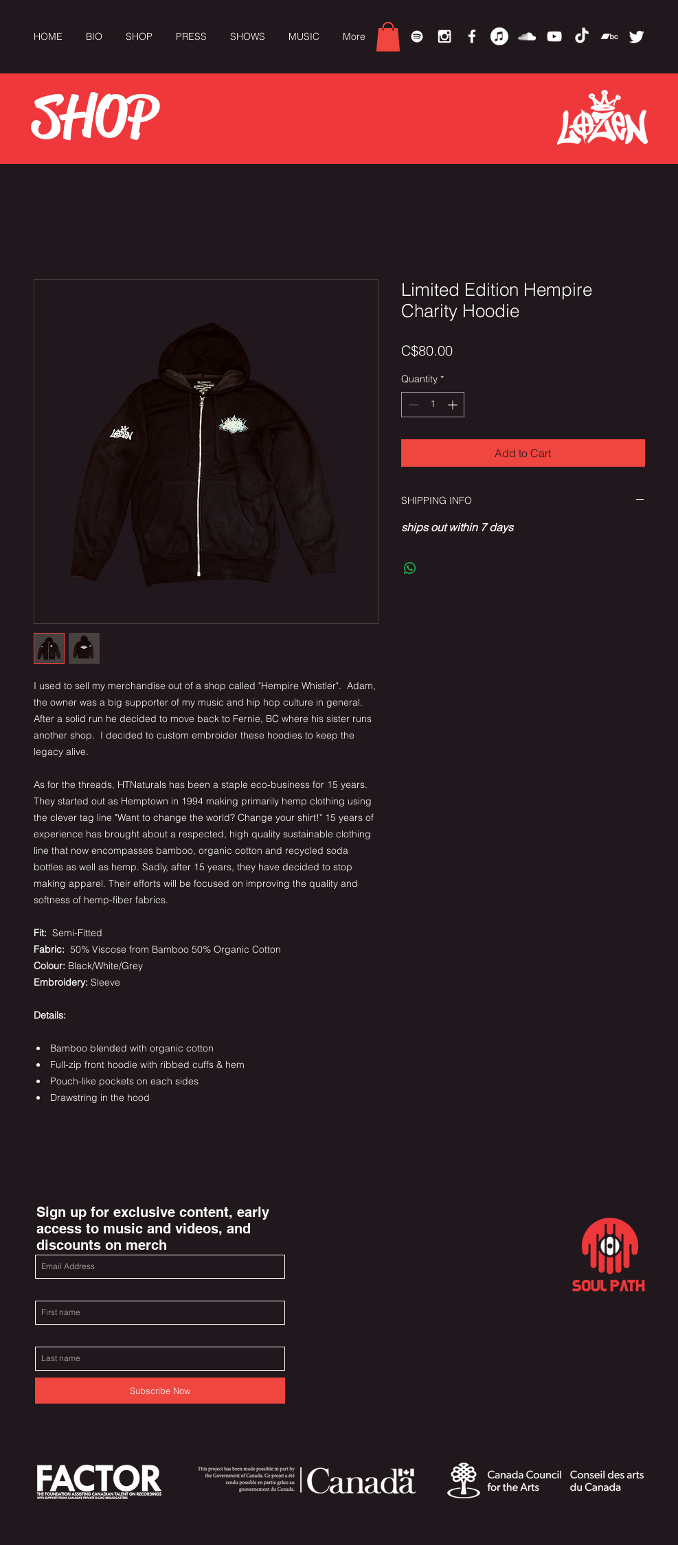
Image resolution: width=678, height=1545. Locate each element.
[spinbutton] (432, 405)
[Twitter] (637, 36)
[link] (388, 36)
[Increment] (453, 405)
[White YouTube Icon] (554, 36)
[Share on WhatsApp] (410, 568)
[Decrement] (411, 405)
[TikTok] (582, 36)
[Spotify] (417, 36)
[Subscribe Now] (160, 1391)
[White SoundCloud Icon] (527, 36)
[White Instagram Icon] (444, 36)
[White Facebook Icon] (472, 36)
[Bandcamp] (609, 36)
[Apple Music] (499, 36)
